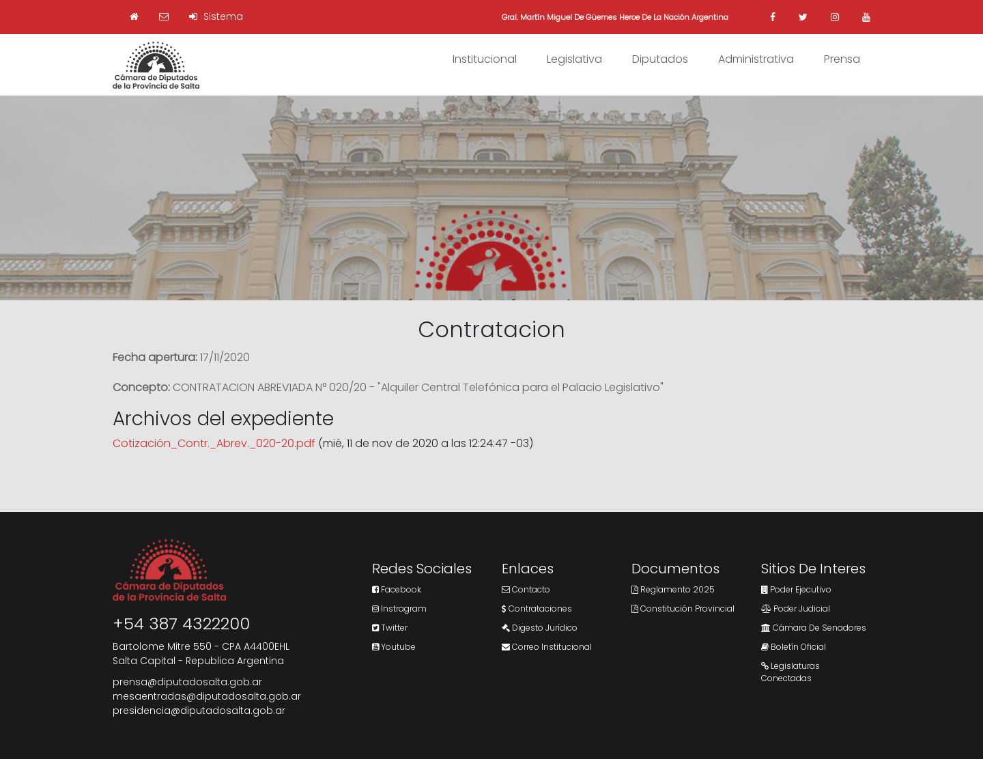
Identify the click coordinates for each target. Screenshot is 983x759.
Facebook (396, 589)
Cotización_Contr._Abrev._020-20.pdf (214, 443)
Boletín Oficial (793, 647)
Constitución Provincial (683, 608)
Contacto (526, 589)
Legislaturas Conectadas (790, 672)
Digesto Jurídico (540, 627)
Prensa (842, 59)
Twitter (390, 627)
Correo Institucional (547, 647)
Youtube (394, 647)
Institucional (485, 59)
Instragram (399, 608)
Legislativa (574, 59)
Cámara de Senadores (813, 627)
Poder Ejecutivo (796, 589)
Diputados (660, 59)
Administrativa (756, 59)
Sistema (216, 16)
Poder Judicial (795, 608)
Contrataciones (537, 608)
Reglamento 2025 (673, 589)
